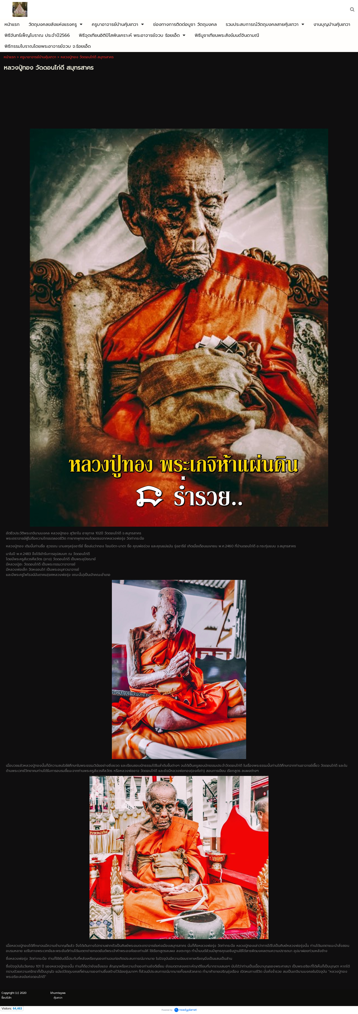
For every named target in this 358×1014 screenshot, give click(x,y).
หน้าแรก (10, 57)
